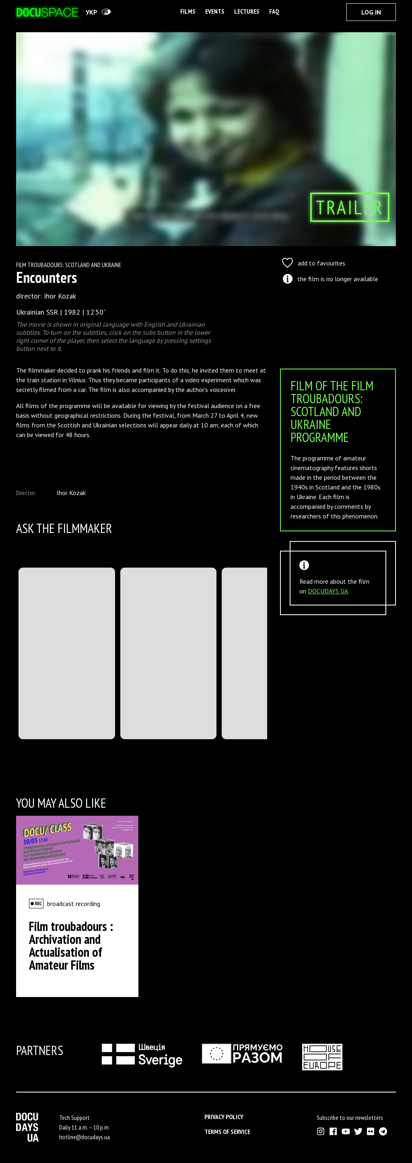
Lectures (247, 11)
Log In (371, 12)
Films (188, 11)
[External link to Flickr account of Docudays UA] (371, 1131)
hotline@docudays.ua (84, 1137)
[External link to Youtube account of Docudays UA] (346, 1131)
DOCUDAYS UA (328, 591)
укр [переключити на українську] (91, 12)
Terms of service (227, 1132)
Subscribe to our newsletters (350, 1117)
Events (215, 11)
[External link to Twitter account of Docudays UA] (358, 1131)
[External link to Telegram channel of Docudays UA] (383, 1131)
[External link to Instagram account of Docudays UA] (321, 1131)
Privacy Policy (223, 1117)
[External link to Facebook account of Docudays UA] (333, 1131)
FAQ (274, 11)
